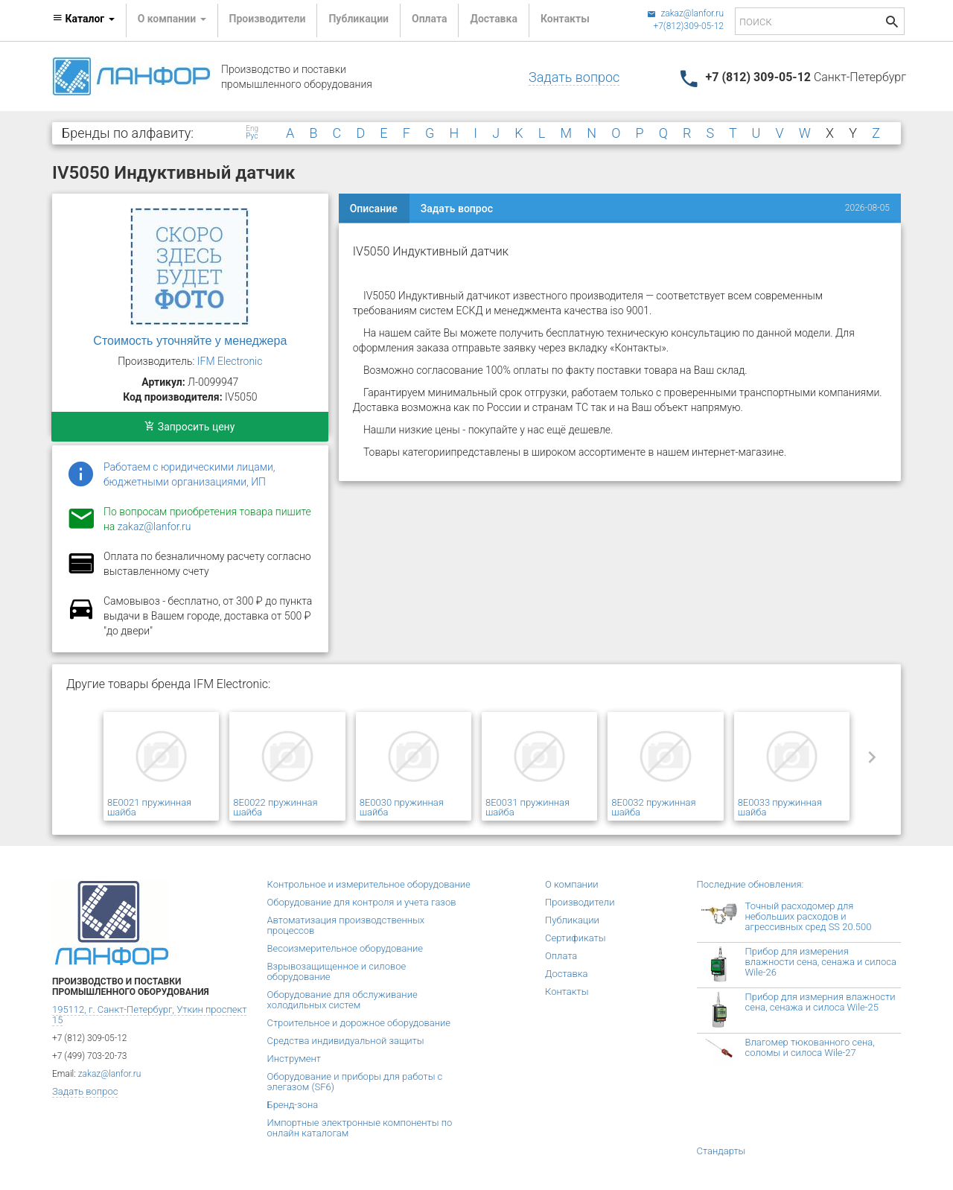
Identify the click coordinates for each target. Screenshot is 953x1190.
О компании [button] (172, 19)
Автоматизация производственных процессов (346, 925)
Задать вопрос (574, 77)
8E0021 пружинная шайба (149, 807)
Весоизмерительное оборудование (345, 948)
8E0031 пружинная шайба (527, 807)
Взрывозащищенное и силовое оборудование (337, 971)
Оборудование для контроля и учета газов (361, 902)
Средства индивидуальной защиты (345, 1040)
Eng (252, 129)
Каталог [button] (83, 19)
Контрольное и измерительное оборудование (369, 884)
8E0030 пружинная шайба (402, 807)
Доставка (493, 19)
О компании (572, 884)
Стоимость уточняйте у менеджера (190, 340)
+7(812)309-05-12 (688, 26)
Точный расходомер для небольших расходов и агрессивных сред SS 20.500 (808, 916)
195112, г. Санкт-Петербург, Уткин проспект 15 (149, 1014)
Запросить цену (189, 427)
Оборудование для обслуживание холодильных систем (342, 1000)
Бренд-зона (293, 1104)
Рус (252, 136)
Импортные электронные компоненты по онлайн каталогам (360, 1128)
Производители (267, 19)
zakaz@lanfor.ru (685, 13)
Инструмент (294, 1058)
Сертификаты (575, 938)
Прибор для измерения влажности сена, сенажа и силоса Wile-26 (820, 962)
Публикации (358, 19)
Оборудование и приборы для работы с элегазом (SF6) (355, 1081)
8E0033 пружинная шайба (780, 807)
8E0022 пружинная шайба (275, 807)
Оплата (429, 19)
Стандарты (721, 1150)
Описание (374, 208)
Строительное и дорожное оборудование (359, 1022)
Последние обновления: (750, 884)
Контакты (565, 19)
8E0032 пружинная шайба (653, 807)
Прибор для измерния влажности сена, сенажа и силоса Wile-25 (820, 1002)
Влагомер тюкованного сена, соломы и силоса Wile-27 (810, 1047)
